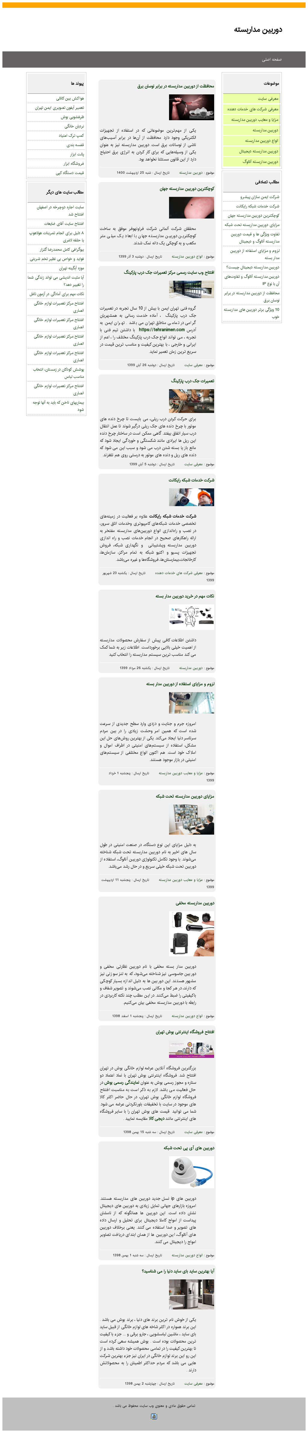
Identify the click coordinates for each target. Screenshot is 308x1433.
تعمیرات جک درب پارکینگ (192, 381)
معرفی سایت (268, 98)
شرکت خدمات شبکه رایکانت (257, 206)
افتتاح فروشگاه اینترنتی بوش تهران (185, 1032)
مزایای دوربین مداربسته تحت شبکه (252, 225)
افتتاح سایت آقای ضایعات (64, 223)
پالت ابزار (77, 154)
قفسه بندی (75, 145)
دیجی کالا (156, 1118)
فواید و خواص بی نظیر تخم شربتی (57, 258)
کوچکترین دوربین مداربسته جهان (253, 215)
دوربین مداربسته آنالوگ (260, 161)
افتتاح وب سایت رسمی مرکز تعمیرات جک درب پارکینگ (169, 272)
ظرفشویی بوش (72, 117)
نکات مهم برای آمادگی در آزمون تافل (56, 294)
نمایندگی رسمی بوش (121, 1082)
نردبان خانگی (74, 126)
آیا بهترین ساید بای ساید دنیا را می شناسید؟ (178, 1271)
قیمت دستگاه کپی (70, 173)
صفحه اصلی (272, 59)
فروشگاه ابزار (73, 163)
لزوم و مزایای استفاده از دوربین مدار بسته (180, 684)
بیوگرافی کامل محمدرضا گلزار (62, 249)
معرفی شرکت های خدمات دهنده (252, 109)
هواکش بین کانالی (70, 98)
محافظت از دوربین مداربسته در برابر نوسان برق (175, 86)
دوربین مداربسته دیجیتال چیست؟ (252, 267)
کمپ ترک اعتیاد (71, 135)
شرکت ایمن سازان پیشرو (259, 197)
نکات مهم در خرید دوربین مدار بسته (185, 596)
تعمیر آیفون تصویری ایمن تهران (59, 107)
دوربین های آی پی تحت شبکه (189, 1148)
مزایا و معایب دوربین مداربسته (254, 119)
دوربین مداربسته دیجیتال (258, 151)
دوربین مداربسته (265, 130)
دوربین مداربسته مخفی (195, 903)
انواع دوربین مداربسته (261, 140)
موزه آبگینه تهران (71, 268)
